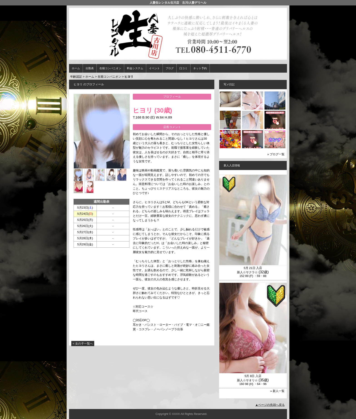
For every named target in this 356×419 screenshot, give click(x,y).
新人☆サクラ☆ (247, 272)
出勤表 (90, 68)
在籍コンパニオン (110, 68)
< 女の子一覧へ (83, 343)
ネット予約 (200, 68)
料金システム (135, 68)
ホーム (76, 68)
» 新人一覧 (277, 391)
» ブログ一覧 (275, 154)
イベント (154, 68)
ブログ (170, 68)
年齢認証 (76, 76)
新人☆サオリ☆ (247, 380)
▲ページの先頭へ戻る (270, 405)
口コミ (183, 68)
